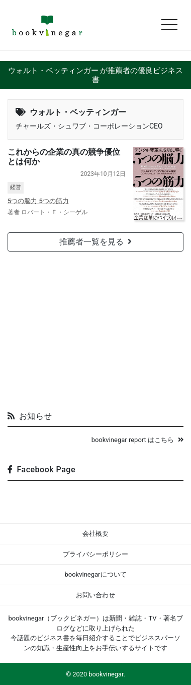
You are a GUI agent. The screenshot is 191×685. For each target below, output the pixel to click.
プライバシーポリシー (95, 554)
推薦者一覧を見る (95, 241)
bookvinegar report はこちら (137, 440)
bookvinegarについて (95, 574)
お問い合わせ (95, 595)
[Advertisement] (95, 327)
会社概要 (95, 533)
